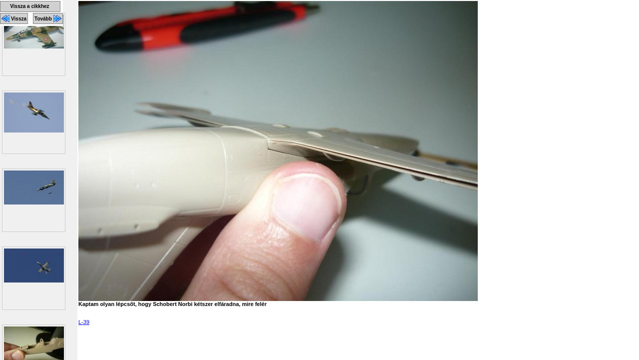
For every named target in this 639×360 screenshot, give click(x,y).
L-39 (83, 322)
